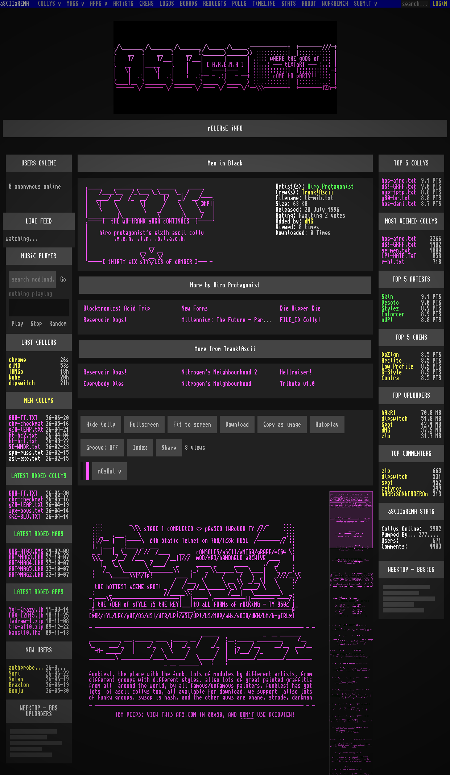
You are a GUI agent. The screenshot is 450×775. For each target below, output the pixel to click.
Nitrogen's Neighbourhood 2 (219, 372)
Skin (387, 297)
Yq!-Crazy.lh (26, 609)
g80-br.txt (395, 198)
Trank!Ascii (318, 192)
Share (169, 448)
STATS (288, 4)
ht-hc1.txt (23, 441)
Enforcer (393, 314)
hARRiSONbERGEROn (404, 494)
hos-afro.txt (398, 181)
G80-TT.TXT (23, 418)
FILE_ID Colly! (300, 320)
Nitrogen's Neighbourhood (216, 384)
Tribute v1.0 (297, 384)
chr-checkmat (26, 424)
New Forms (195, 308)
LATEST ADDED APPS (38, 592)
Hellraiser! (296, 372)
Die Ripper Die (300, 308)
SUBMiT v (365, 4)
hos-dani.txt (398, 204)
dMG (309, 221)
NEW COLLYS (38, 400)
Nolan (16, 679)
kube (14, 377)
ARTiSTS (123, 4)
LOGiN (440, 4)
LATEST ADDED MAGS (38, 534)
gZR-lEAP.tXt (26, 429)
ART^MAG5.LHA (26, 569)
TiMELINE (264, 4)
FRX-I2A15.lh (26, 615)
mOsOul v (109, 471)
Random (58, 324)
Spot (387, 424)
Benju (16, 691)
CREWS (146, 4)
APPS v (98, 4)
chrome (17, 360)
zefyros (391, 488)
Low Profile (397, 366)
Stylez (390, 308)
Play (17, 324)
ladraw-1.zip (26, 621)
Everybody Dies (103, 384)
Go (63, 279)
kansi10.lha (25, 633)
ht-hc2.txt (23, 435)
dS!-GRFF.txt (398, 186)
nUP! (387, 320)
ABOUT (309, 4)
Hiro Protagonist (330, 186)
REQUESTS (214, 4)
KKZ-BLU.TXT (25, 517)
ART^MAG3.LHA (26, 557)
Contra (390, 378)
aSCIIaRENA (14, 4)
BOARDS (188, 4)
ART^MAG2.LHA (26, 575)
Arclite (391, 361)
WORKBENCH (335, 4)
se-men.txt (395, 250)
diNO (14, 366)
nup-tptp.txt (398, 192)
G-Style (391, 372)
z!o (385, 436)
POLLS (239, 4)
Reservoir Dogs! (105, 320)
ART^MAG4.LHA (26, 563)
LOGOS (167, 4)
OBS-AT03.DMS (26, 551)
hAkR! (388, 413)
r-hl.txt (393, 262)
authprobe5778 (27, 668)
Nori (14, 673)
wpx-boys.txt (26, 511)
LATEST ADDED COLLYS (38, 476)
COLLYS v (49, 4)
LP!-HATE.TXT (398, 256)
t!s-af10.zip (26, 627)
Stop (36, 324)
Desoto (390, 303)
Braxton (19, 685)
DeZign (390, 355)
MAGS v (75, 4)
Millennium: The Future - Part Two (229, 320)
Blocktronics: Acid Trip (116, 308)
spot (387, 482)
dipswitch (22, 383)
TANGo (16, 371)
